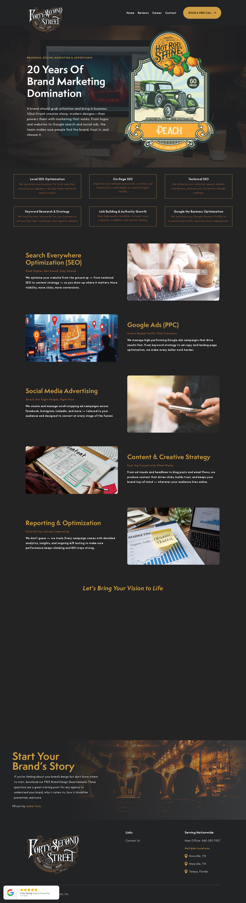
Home (130, 12)
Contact (170, 12)
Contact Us (133, 841)
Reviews (143, 12)
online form (33, 806)
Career (157, 12)
